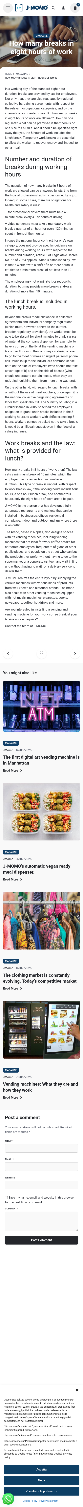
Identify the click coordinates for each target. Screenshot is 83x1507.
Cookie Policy (30, 1501)
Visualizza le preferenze (41, 1491)
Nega (41, 1480)
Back (41, 26)
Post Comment (41, 1240)
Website (10, 1177)
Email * (9, 1159)
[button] (77, 1390)
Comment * (11, 1208)
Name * (9, 1141)
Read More (13, 771)
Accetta (41, 1469)
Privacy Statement (48, 1501)
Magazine (41, 36)
